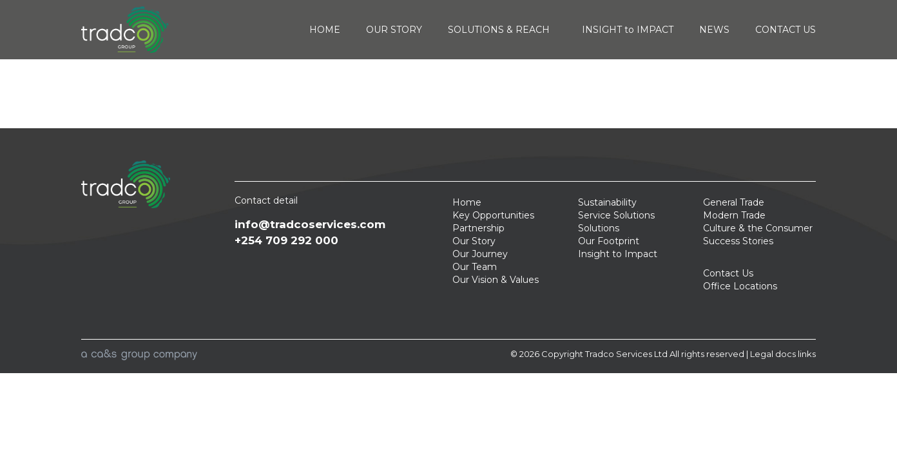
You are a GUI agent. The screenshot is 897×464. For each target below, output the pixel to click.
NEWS (714, 29)
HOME (324, 29)
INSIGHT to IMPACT (627, 29)
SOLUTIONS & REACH (502, 29)
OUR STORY (394, 29)
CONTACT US (785, 29)
